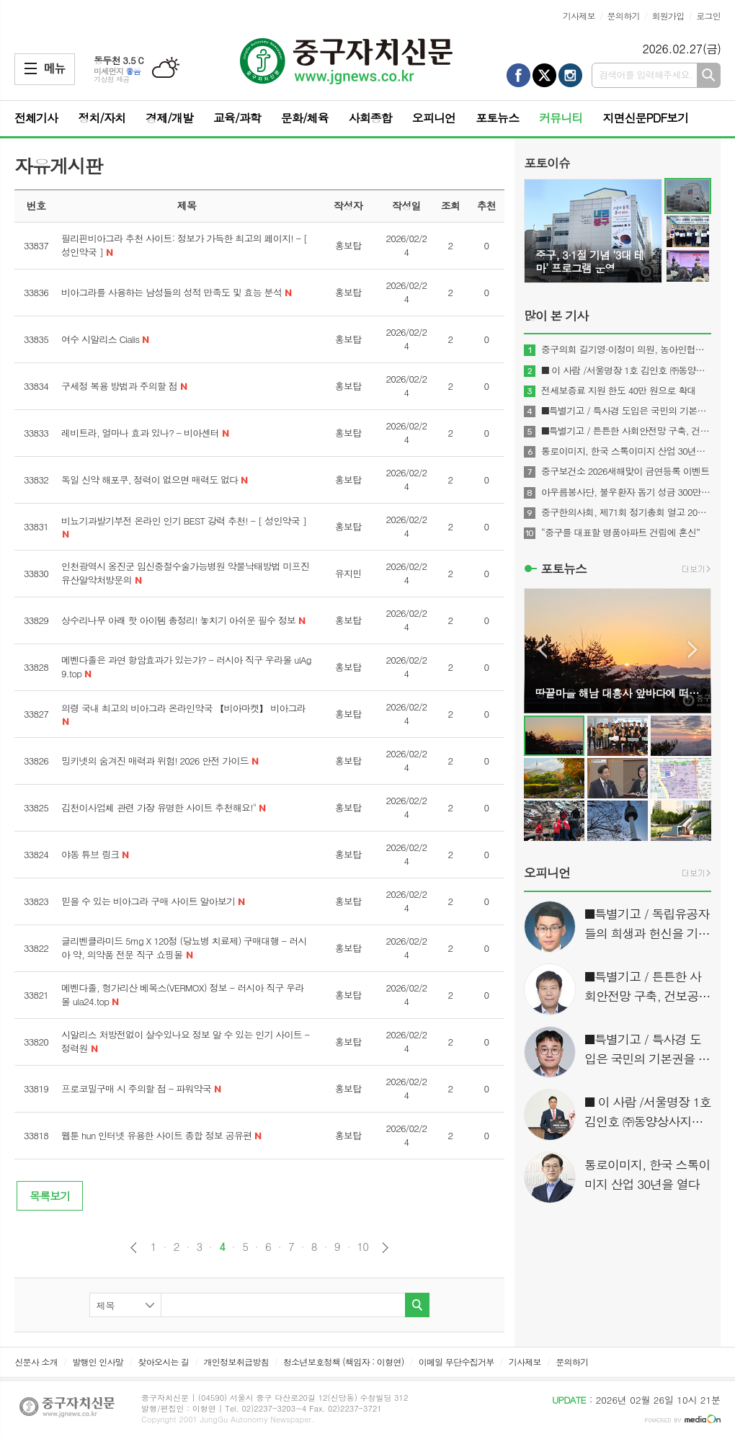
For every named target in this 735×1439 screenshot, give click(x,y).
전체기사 (36, 118)
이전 (133, 1247)
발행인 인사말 (97, 1361)
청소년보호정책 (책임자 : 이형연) (343, 1361)
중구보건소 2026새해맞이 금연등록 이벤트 (625, 471)
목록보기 (50, 1195)
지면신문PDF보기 (645, 118)
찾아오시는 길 (163, 1361)
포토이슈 (547, 162)
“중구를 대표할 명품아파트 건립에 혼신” (620, 532)
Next (692, 649)
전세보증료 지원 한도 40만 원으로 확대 (618, 390)
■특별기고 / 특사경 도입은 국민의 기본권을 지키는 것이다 (626, 410)
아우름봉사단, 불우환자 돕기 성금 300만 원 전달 (626, 492)
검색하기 (709, 75)
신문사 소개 (36, 1361)
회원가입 (667, 15)
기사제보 (579, 15)
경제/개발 (169, 118)
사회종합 (370, 118)
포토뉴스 (497, 118)
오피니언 (433, 118)
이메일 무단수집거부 (456, 1361)
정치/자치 (101, 118)
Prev (542, 649)
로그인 (708, 15)
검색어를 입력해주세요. (645, 74)
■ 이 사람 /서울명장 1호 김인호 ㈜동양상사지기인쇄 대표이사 (626, 370)
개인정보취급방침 (236, 1361)
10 (363, 1246)
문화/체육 (305, 118)
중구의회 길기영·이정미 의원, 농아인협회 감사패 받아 (626, 349)
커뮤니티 (560, 118)
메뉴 (30, 68)
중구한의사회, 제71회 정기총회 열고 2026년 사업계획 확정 (626, 512)
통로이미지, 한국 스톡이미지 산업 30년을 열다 (626, 451)
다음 (385, 1247)
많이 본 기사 (556, 315)
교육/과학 (237, 118)
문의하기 (623, 15)
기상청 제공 (112, 79)
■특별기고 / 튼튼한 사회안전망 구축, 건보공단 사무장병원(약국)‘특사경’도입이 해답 (626, 430)
